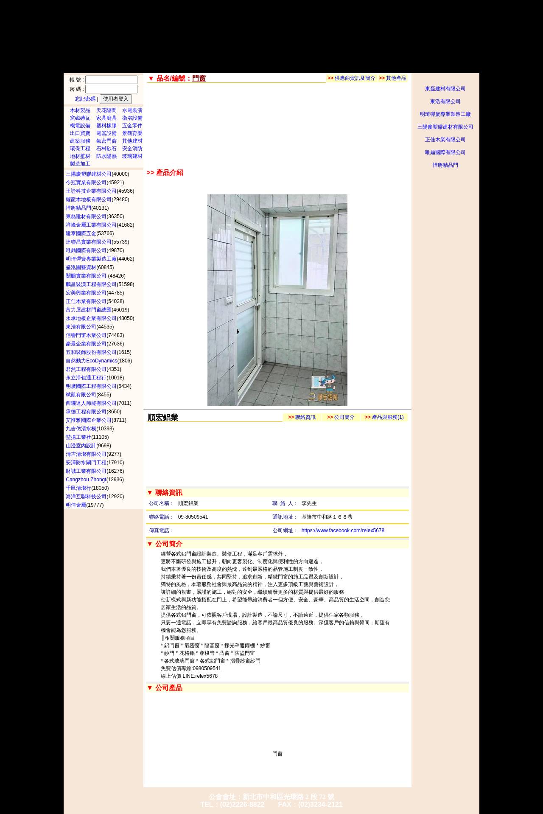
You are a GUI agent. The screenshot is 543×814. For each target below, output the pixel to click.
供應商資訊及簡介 (351, 78)
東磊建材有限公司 (445, 89)
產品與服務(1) (384, 417)
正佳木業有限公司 (445, 140)
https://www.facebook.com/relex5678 (343, 530)
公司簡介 (341, 417)
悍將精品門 (445, 165)
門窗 (277, 754)
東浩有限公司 (445, 101)
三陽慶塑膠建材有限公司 (445, 127)
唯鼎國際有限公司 (445, 152)
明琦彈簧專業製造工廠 (445, 114)
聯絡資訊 (302, 417)
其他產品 (392, 78)
